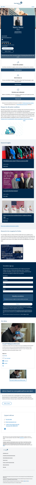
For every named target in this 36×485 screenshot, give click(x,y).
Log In (33, 6)
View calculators (18, 70)
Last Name (5, 280)
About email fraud (6, 464)
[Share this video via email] (6, 356)
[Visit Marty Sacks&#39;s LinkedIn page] (5, 429)
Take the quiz (18, 98)
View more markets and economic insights (10, 226)
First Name (5, 275)
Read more (5, 166)
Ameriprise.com (5, 453)
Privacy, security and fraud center (8, 462)
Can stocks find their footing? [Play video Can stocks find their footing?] (10, 190)
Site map (4, 467)
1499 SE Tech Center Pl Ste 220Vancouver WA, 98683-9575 (12, 425)
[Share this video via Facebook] (6, 361)
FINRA (25, 314)
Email (4, 289)
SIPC (28, 314)
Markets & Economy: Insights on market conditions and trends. (16, 299)
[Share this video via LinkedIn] (6, 363)
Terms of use (5, 460)
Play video (5, 196)
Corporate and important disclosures (9, 455)
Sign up (17, 304)
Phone (4, 284)
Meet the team (18, 84)
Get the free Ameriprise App (19, 473)
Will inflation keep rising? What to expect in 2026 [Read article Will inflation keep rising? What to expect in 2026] (15, 160)
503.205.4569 (4, 36)
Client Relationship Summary (22, 104)
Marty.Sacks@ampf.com (6, 37)
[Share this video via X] (6, 365)
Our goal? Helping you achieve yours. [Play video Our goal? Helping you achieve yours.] (17, 380)
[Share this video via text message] (6, 358)
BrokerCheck (22, 437)
